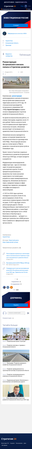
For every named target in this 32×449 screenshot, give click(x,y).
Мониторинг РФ (5, 443)
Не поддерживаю (15, 284)
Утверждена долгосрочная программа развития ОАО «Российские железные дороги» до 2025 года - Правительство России (17, 270)
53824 (29, 6)
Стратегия (10, 6)
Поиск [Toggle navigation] (28, 9)
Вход (22, 6)
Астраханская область (12, 43)
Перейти (16, 305)
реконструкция (17, 96)
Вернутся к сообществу (9, 55)
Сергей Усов (9, 41)
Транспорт (8, 45)
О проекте (12, 443)
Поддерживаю (15, 281)
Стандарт (16, 25)
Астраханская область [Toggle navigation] (7, 9)
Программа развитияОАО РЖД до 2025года (17, 263)
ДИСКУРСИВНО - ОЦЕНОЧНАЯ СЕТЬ (15, 2)
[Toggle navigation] (2, 2)
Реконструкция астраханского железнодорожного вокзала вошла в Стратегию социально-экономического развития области (17, 255)
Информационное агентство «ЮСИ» (17, 33)
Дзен (25, 443)
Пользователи (19, 443)
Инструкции (4, 445)
